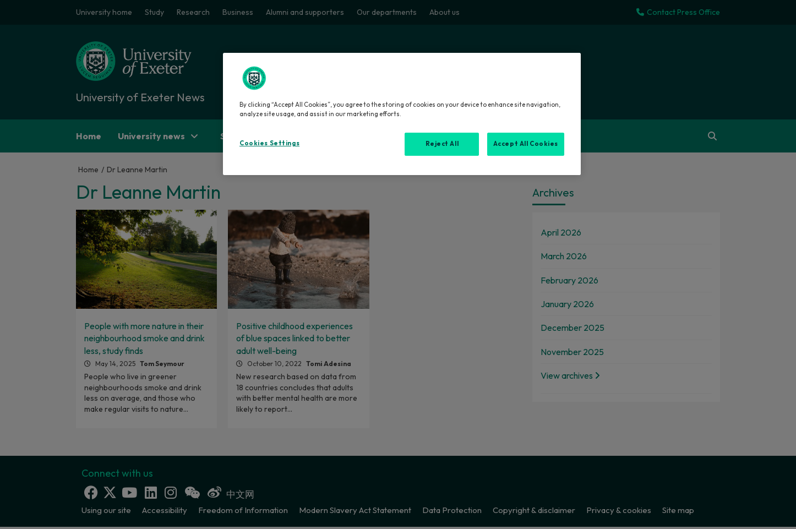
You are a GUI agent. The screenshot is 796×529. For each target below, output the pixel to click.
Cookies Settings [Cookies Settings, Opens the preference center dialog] (269, 143)
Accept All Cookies (525, 144)
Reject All (442, 144)
